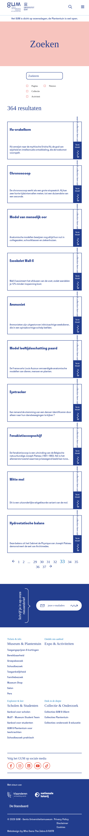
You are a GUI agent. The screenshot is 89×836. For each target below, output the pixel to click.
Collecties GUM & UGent (56, 712)
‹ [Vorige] (11, 562)
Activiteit (35, 96)
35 (76, 562)
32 (55, 562)
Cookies (61, 827)
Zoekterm (33, 76)
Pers (9, 693)
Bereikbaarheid (15, 655)
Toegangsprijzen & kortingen (23, 650)
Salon (10, 688)
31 (48, 562)
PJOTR (51, 831)
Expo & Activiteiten (63, 641)
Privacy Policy (61, 819)
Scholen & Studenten (25, 703)
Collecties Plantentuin (56, 717)
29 (35, 562)
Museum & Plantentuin (25, 641)
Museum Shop (15, 682)
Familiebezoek (15, 677)
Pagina (34, 86)
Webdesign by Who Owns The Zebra (26, 831)
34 (69, 562)
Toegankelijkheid (16, 671)
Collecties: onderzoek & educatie (62, 722)
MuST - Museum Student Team (23, 717)
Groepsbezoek (15, 661)
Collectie (35, 91)
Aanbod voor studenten (20, 722)
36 (38, 567)
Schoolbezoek (15, 666)
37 (44, 567)
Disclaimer (62, 823)
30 (42, 562)
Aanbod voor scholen (18, 712)
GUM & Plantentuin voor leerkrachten (19, 730)
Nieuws (52, 86)
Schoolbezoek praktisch (20, 737)
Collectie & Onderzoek (63, 703)
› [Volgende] (52, 567)
